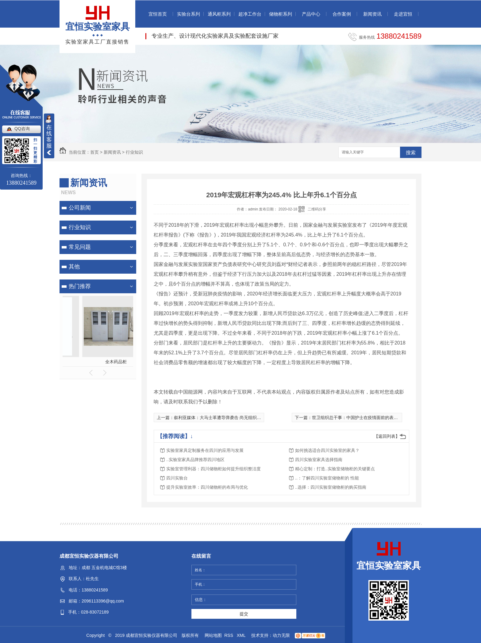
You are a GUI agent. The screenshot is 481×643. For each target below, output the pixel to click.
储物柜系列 (280, 14)
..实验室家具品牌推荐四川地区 (195, 459)
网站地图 (213, 635)
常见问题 (80, 247)
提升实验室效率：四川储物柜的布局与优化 (207, 487)
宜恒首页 (157, 14)
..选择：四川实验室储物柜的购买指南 (330, 487)
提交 (244, 613)
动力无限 (281, 635)
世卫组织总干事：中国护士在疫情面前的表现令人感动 (363, 417)
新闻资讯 (372, 14)
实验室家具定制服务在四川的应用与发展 (205, 450)
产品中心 (311, 14)
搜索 (411, 152)
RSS (229, 635)
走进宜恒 (403, 14)
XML (242, 635)
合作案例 (342, 14)
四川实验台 (177, 478)
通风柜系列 (219, 14)
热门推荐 (80, 286)
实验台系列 (188, 14)
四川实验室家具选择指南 (318, 459)
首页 (94, 152)
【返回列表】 (387, 436)
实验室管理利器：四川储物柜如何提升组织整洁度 (213, 468)
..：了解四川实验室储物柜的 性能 (327, 478)
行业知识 (134, 152)
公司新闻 (80, 208)
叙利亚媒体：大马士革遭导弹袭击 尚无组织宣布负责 (224, 417)
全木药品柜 (98, 361)
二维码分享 (317, 209)
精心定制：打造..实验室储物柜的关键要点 (335, 468)
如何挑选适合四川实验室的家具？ (327, 450)
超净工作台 (249, 14)
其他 (74, 267)
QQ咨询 (22, 128)
